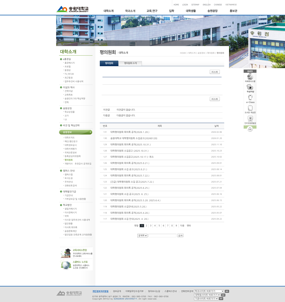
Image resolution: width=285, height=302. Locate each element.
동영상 (68, 70)
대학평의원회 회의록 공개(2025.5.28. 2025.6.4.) (136, 200)
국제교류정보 (71, 153)
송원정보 (67, 132)
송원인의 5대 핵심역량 (75, 99)
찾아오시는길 (154, 291)
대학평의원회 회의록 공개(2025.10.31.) (131, 144)
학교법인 (67, 205)
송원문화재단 (71, 231)
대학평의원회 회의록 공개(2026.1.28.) (130, 132)
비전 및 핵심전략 (71, 125)
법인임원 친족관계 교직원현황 (78, 235)
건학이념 (69, 91)
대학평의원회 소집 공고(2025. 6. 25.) (129, 194)
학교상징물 (70, 112)
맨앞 (136, 226)
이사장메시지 (71, 213)
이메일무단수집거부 (134, 291)
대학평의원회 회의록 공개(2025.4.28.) (130, 213)
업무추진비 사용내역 (74, 81)
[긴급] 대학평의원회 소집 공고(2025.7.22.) (132, 182)
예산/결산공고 (71, 141)
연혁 (67, 102)
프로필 (68, 67)
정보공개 (117, 291)
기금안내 (69, 195)
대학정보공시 (71, 145)
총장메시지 (70, 63)
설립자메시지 (71, 209)
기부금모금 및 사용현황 (75, 199)
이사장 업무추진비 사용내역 (77, 220)
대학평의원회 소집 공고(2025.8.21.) (129, 169)
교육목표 (69, 95)
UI (66, 119)
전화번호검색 (71, 186)
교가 (67, 116)
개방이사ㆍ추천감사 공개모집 (78, 164)
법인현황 (69, 224)
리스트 (215, 72)
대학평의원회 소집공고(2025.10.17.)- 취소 (132, 157)
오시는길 (69, 178)
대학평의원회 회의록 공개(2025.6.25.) (130, 188)
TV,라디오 (69, 74)
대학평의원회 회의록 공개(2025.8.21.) (130, 163)
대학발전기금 (69, 192)
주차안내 (69, 182)
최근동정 (69, 78)
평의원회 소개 (130, 63)
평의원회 (69, 160)
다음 (182, 226)
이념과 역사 (69, 87)
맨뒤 (189, 226)
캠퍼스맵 (69, 175)
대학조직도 (70, 138)
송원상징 (67, 108)
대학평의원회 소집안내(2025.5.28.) (129, 206)
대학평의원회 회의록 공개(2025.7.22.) (130, 175)
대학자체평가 (71, 149)
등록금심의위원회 (73, 156)
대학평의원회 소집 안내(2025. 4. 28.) (129, 219)
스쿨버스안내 (171, 291)
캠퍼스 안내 (69, 171)
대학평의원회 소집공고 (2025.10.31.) (130, 151)
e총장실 (67, 59)
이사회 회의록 (71, 227)
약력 (67, 216)
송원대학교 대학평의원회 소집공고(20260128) (134, 138)
